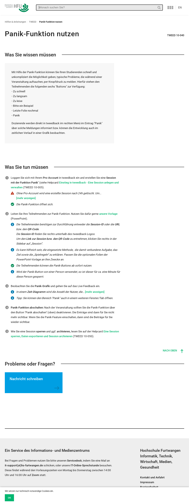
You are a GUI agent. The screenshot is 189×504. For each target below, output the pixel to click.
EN (180, 7)
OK (9, 497)
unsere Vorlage (108, 213)
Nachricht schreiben (26, 379)
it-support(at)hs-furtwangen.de (24, 465)
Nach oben (170, 350)
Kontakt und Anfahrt (152, 477)
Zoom (35, 475)
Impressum (147, 482)
